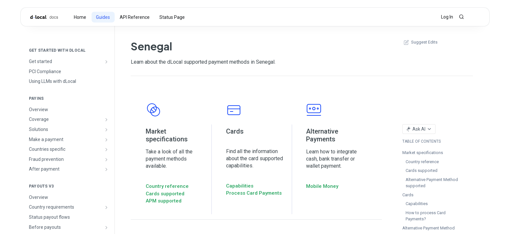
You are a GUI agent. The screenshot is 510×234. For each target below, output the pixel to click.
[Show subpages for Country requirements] (106, 207)
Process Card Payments (254, 193)
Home (80, 17)
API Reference (135, 17)
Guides (103, 17)
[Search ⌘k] (461, 17)
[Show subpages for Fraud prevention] (106, 159)
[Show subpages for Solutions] (106, 129)
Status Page (172, 17)
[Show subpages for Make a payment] (106, 139)
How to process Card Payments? (426, 216)
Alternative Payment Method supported (432, 182)
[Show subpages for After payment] (106, 169)
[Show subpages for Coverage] (106, 119)
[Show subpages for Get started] (106, 61)
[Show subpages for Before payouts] (106, 227)
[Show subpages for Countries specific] (106, 149)
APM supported (163, 201)
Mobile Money (322, 186)
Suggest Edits (419, 42)
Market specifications (422, 152)
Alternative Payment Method (428, 228)
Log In (447, 17)
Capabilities (239, 186)
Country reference (167, 186)
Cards (407, 194)
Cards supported (165, 194)
